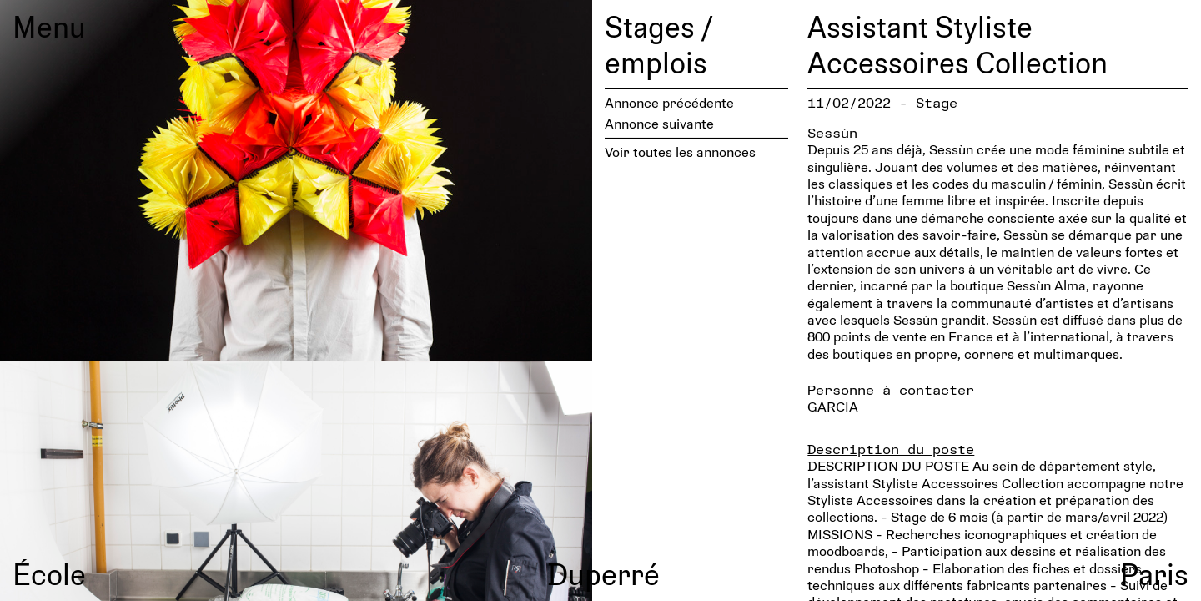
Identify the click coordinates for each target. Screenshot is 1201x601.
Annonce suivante (659, 123)
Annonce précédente (669, 102)
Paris (1154, 573)
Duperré (603, 573)
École (49, 573)
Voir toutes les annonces (680, 151)
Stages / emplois (658, 44)
